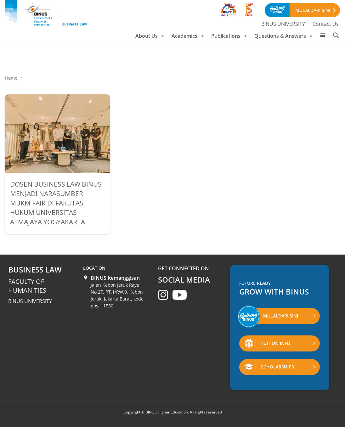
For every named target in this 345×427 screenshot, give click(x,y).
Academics (188, 35)
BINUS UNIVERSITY (283, 23)
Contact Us (326, 23)
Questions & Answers (283, 35)
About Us (149, 35)
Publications (229, 35)
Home (11, 78)
